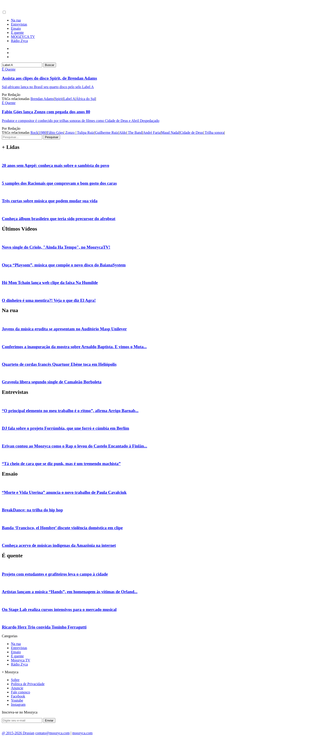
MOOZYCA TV (23, 37)
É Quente (8, 69)
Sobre (15, 680)
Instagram (18, 704)
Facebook (18, 696)
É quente (17, 32)
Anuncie (17, 688)
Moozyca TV (20, 660)
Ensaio (16, 28)
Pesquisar (51, 137)
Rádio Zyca (19, 41)
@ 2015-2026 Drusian (18, 733)
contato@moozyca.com (52, 733)
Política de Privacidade (28, 684)
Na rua (16, 20)
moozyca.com (82, 733)
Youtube (17, 700)
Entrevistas (19, 24)
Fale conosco (20, 692)
